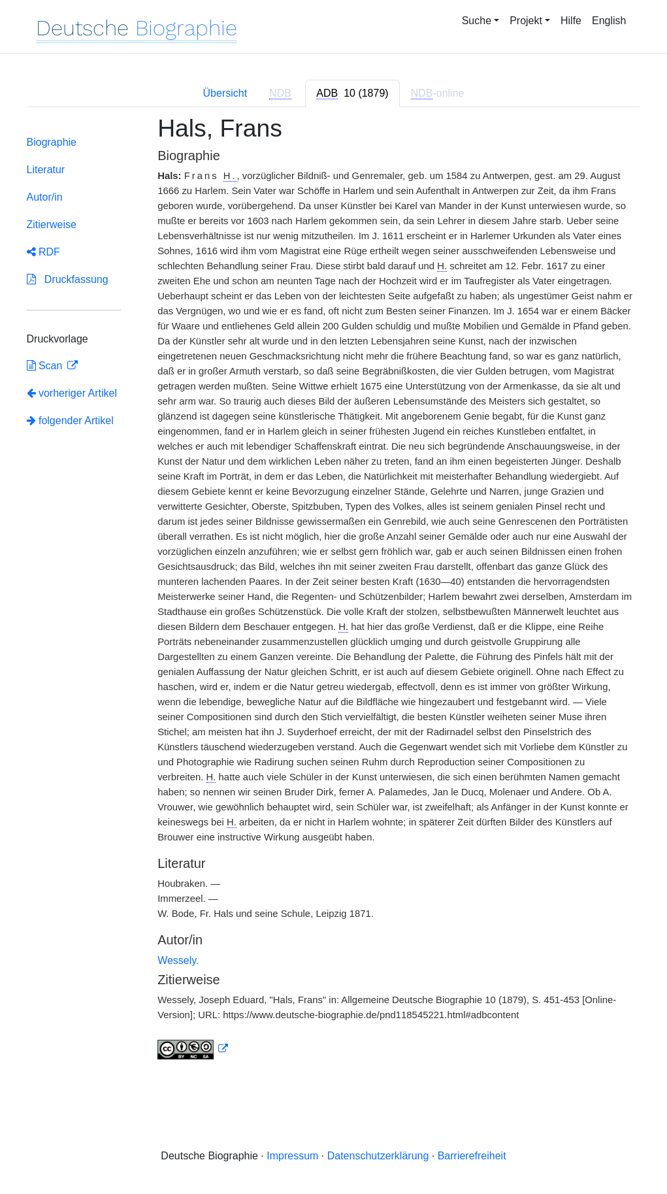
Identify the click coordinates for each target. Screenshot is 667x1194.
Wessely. (178, 960)
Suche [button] (476, 20)
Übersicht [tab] (225, 93)
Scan (46, 365)
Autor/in (45, 197)
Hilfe (571, 20)
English (609, 20)
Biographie (52, 142)
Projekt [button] (526, 20)
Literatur (46, 169)
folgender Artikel (70, 420)
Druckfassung (67, 279)
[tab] (352, 93)
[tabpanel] (334, 595)
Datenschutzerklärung (378, 1155)
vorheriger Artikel (72, 393)
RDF (43, 251)
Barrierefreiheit (472, 1155)
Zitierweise (51, 224)
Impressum (292, 1155)
